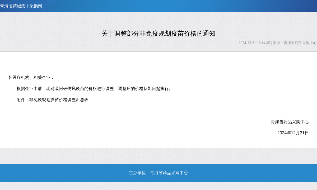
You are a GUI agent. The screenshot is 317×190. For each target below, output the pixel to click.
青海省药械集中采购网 (21, 6)
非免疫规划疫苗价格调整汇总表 (58, 99)
